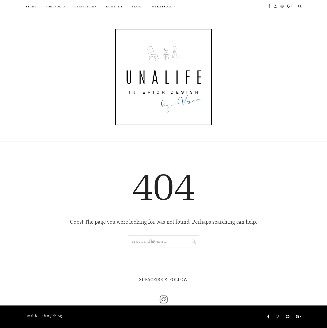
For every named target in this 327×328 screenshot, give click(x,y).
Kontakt (114, 6)
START (31, 6)
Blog (137, 6)
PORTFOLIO (55, 6)
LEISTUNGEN (85, 6)
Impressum (160, 6)
